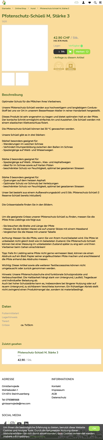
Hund (33, 8)
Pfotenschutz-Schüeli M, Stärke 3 (54, 8)
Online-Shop (20, 8)
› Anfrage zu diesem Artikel (68, 57)
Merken (82, 51)
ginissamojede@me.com (16, 403)
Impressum (58, 390)
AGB (54, 393)
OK (94, 428)
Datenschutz (59, 397)
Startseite (6, 8)
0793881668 (12, 399)
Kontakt (56, 386)
